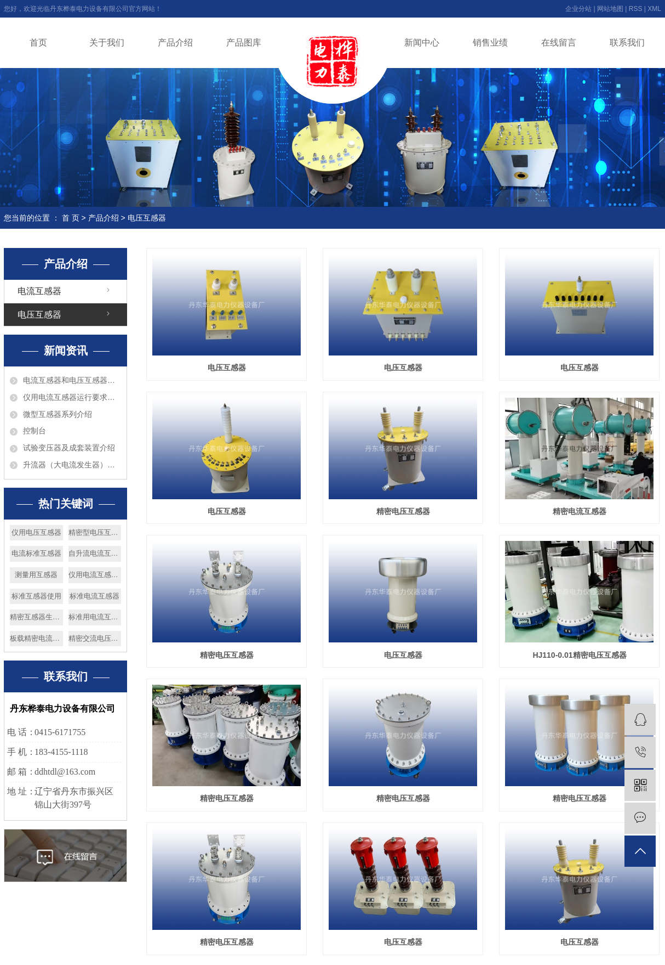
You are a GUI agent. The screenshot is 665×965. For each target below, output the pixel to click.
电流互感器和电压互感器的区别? (72, 380)
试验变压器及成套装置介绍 (69, 447)
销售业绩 (490, 42)
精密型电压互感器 (95, 532)
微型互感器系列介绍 (57, 414)
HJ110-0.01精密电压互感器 (579, 655)
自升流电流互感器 (95, 553)
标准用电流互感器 (95, 617)
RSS (636, 9)
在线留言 (558, 42)
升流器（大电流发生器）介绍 (72, 464)
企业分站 (578, 9)
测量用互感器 (36, 575)
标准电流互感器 (94, 596)
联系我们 (627, 42)
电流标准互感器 (36, 553)
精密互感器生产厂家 (36, 617)
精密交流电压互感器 (95, 638)
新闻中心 (421, 42)
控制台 (34, 430)
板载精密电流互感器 (36, 638)
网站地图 (610, 9)
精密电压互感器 (403, 511)
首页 (38, 42)
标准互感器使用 (36, 596)
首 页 (70, 217)
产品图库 (243, 42)
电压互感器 (147, 217)
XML (654, 9)
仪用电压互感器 (36, 532)
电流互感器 (39, 291)
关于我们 (106, 42)
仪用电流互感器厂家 (95, 575)
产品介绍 (175, 42)
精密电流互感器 (579, 511)
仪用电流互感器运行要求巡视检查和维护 (72, 397)
